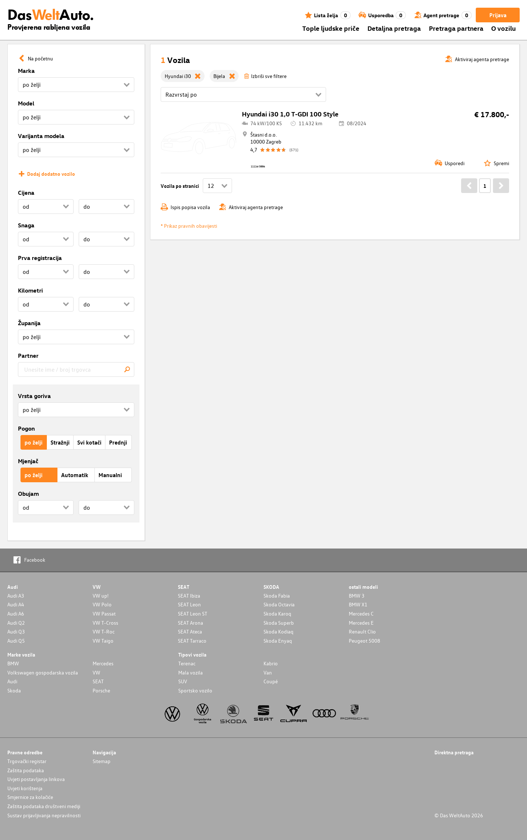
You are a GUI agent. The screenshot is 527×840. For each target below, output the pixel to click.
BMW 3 (357, 595)
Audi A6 (15, 613)
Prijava (498, 15)
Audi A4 (15, 604)
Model (26, 103)
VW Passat (104, 613)
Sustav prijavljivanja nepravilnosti (44, 815)
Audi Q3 (16, 631)
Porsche (101, 690)
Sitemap (102, 761)
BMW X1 (358, 604)
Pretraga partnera (456, 28)
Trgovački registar (26, 761)
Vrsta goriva (34, 395)
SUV (182, 681)
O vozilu (503, 28)
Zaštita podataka (25, 770)
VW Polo (102, 604)
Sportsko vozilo (195, 690)
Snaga (26, 225)
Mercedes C (361, 613)
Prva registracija (40, 257)
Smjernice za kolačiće (30, 796)
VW (96, 672)
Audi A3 (15, 595)
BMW (13, 663)
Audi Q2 (16, 622)
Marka (26, 70)
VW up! (101, 595)
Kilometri (30, 290)
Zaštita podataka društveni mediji (43, 806)
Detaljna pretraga (394, 28)
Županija (29, 323)
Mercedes (103, 663)
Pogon (26, 428)
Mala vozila (190, 672)
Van (268, 672)
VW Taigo (103, 640)
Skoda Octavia (279, 604)
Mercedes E (361, 622)
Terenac (186, 663)
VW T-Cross (105, 622)
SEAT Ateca (190, 631)
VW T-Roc (104, 631)
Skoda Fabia (277, 595)
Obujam (28, 493)
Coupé (271, 681)
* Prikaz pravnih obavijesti (189, 225)
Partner (28, 355)
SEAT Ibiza (189, 595)
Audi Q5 (16, 640)
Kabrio (271, 663)
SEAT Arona (190, 622)
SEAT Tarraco (192, 640)
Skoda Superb (279, 622)
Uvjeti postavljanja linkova (36, 779)
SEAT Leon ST (192, 613)
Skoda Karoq (277, 613)
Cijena (26, 192)
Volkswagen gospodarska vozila (42, 672)
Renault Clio (362, 631)
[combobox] (76, 369)
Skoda (14, 690)
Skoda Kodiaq (279, 631)
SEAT (98, 681)
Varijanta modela (41, 136)
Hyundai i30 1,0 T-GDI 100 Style (290, 113)
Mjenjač (28, 461)
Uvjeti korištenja (24, 788)
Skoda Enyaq (278, 640)
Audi (12, 681)
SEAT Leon (189, 604)
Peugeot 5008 (364, 640)
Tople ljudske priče (330, 28)
